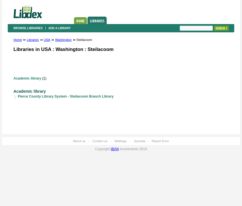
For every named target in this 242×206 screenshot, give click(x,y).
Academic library (27, 78)
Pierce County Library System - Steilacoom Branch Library (66, 96)
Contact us (100, 141)
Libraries (97, 20)
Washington (63, 39)
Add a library (59, 28)
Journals (140, 141)
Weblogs (120, 141)
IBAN (115, 149)
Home (80, 20)
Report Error (160, 141)
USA (47, 39)
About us (79, 141)
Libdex (27, 12)
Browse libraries (28, 28)
